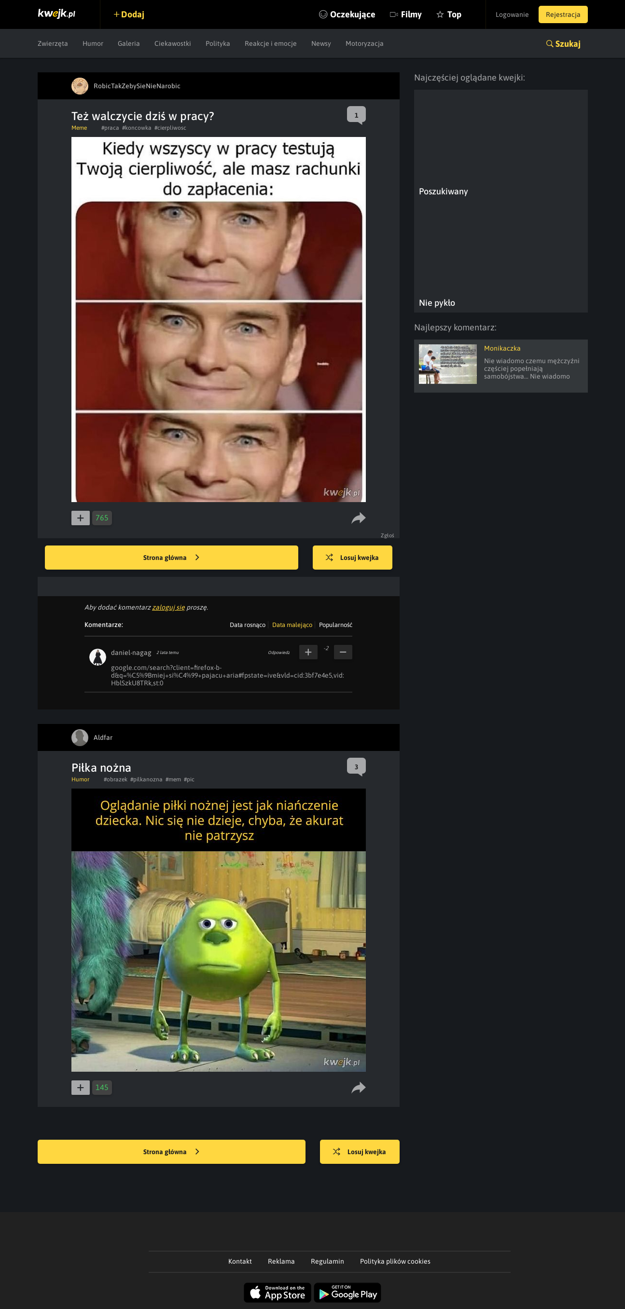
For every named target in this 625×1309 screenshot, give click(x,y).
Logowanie (512, 14)
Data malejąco (292, 624)
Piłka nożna (101, 767)
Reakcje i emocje (271, 43)
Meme (79, 127)
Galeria (129, 43)
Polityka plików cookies (395, 1261)
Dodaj (132, 14)
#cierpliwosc (170, 127)
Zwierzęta (53, 43)
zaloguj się (168, 607)
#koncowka (137, 127)
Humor (93, 43)
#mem (173, 779)
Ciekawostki (172, 43)
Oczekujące (352, 14)
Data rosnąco (247, 624)
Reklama (281, 1261)
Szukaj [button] (568, 44)
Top (454, 14)
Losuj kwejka (352, 558)
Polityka (218, 43)
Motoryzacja (365, 43)
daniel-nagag (131, 652)
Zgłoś (388, 535)
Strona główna (171, 558)
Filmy (411, 14)
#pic (189, 779)
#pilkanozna (146, 779)
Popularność (335, 624)
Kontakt (240, 1261)
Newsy (321, 43)
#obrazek (115, 779)
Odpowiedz (279, 652)
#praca (110, 127)
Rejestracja (563, 14)
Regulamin (327, 1261)
